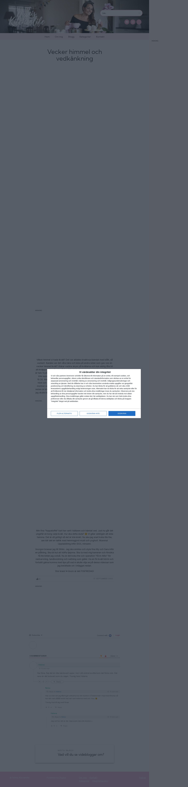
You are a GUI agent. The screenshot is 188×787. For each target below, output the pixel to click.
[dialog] (94, 393)
